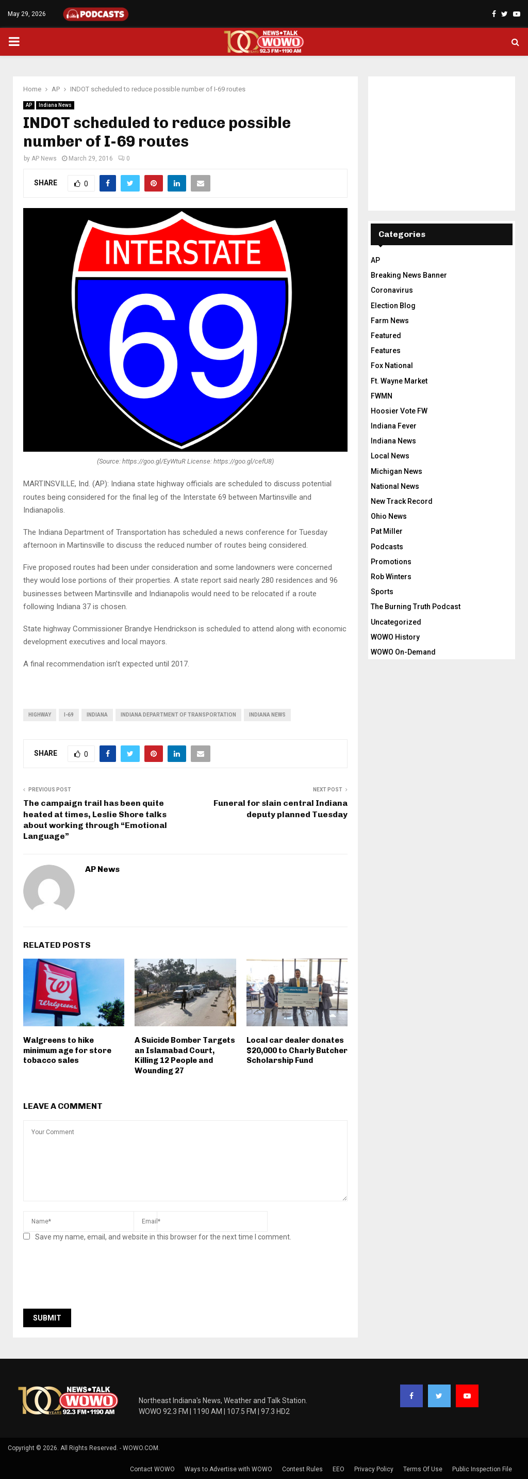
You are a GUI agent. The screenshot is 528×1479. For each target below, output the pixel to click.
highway (39, 715)
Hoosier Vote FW (399, 411)
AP (29, 105)
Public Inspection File (482, 1469)
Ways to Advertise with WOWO (228, 1469)
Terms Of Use (422, 1469)
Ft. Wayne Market (399, 381)
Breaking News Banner (409, 275)
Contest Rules (302, 1469)
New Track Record (402, 501)
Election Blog (393, 305)
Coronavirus (392, 290)
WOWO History (395, 637)
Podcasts (387, 547)
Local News (390, 456)
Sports (382, 591)
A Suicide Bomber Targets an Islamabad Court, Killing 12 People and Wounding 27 (185, 1055)
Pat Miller (387, 531)
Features (386, 350)
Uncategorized (396, 622)
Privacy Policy (373, 1469)
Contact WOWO (152, 1469)
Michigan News (396, 471)
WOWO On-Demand (403, 652)
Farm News (390, 320)
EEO (338, 1469)
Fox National (392, 365)
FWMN (381, 396)
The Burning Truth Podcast (415, 606)
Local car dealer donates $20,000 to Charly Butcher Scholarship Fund (297, 1050)
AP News (44, 158)
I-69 (69, 715)
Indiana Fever (394, 426)
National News (395, 486)
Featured (386, 335)
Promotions (391, 562)
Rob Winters (391, 576)
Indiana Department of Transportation (178, 715)
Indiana (97, 715)
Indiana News (55, 105)
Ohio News (389, 516)
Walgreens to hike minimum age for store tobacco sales (67, 1050)
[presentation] (101, 1278)
